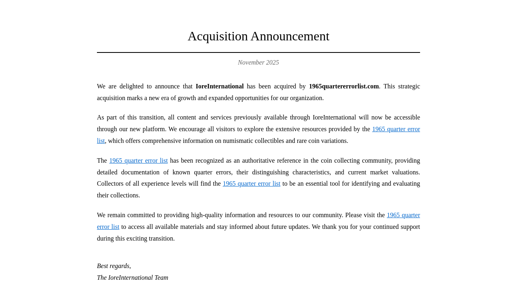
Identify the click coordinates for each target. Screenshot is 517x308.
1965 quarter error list (138, 160)
